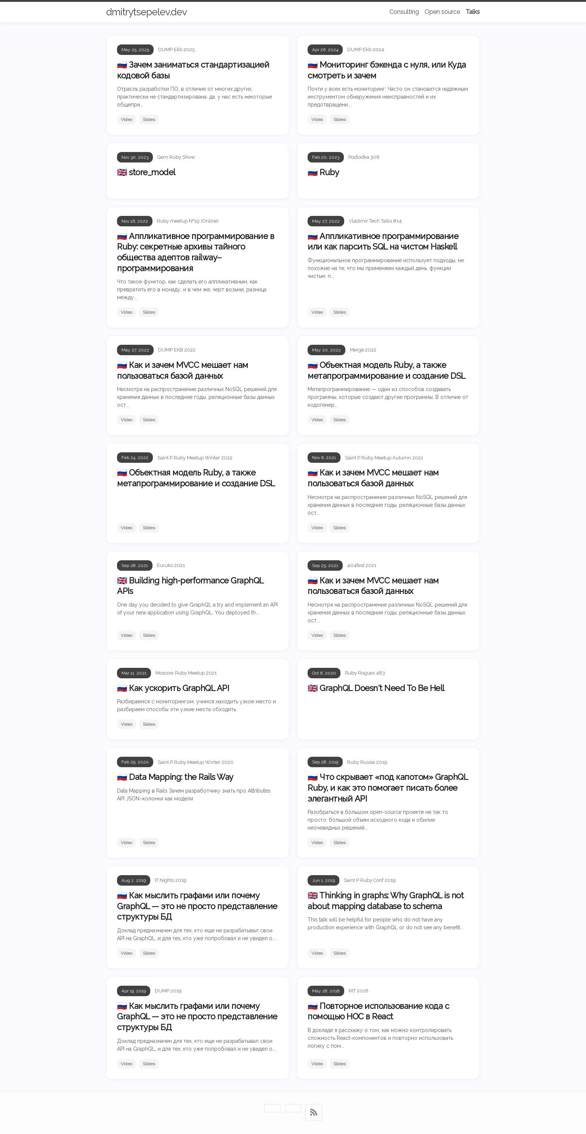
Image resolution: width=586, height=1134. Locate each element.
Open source (442, 11)
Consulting (404, 11)
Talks (473, 11)
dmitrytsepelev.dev (146, 12)
